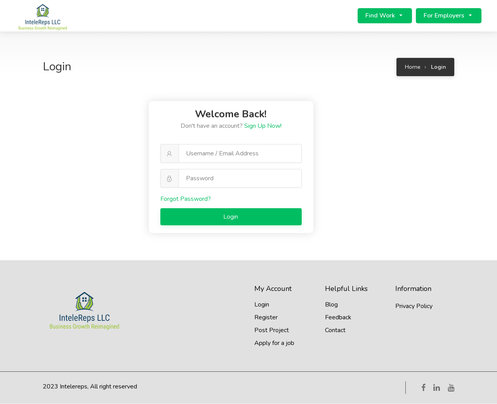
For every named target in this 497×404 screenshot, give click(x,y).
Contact (335, 330)
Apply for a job (274, 343)
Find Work (380, 16)
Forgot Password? (185, 199)
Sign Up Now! (263, 126)
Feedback (338, 317)
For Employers (444, 16)
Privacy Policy (414, 306)
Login (231, 217)
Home (413, 67)
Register (266, 317)
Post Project (271, 330)
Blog (331, 305)
